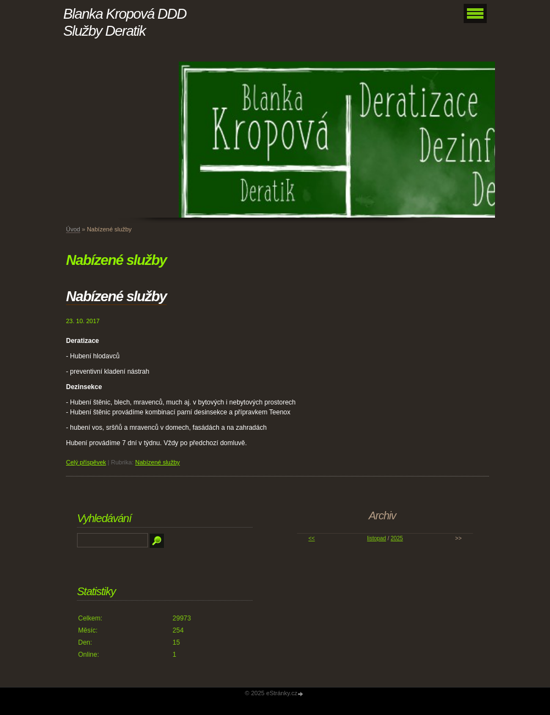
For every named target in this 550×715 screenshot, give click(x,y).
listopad (376, 538)
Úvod (73, 229)
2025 (397, 538)
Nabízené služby (116, 296)
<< (312, 538)
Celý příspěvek (86, 462)
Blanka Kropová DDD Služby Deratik (124, 22)
